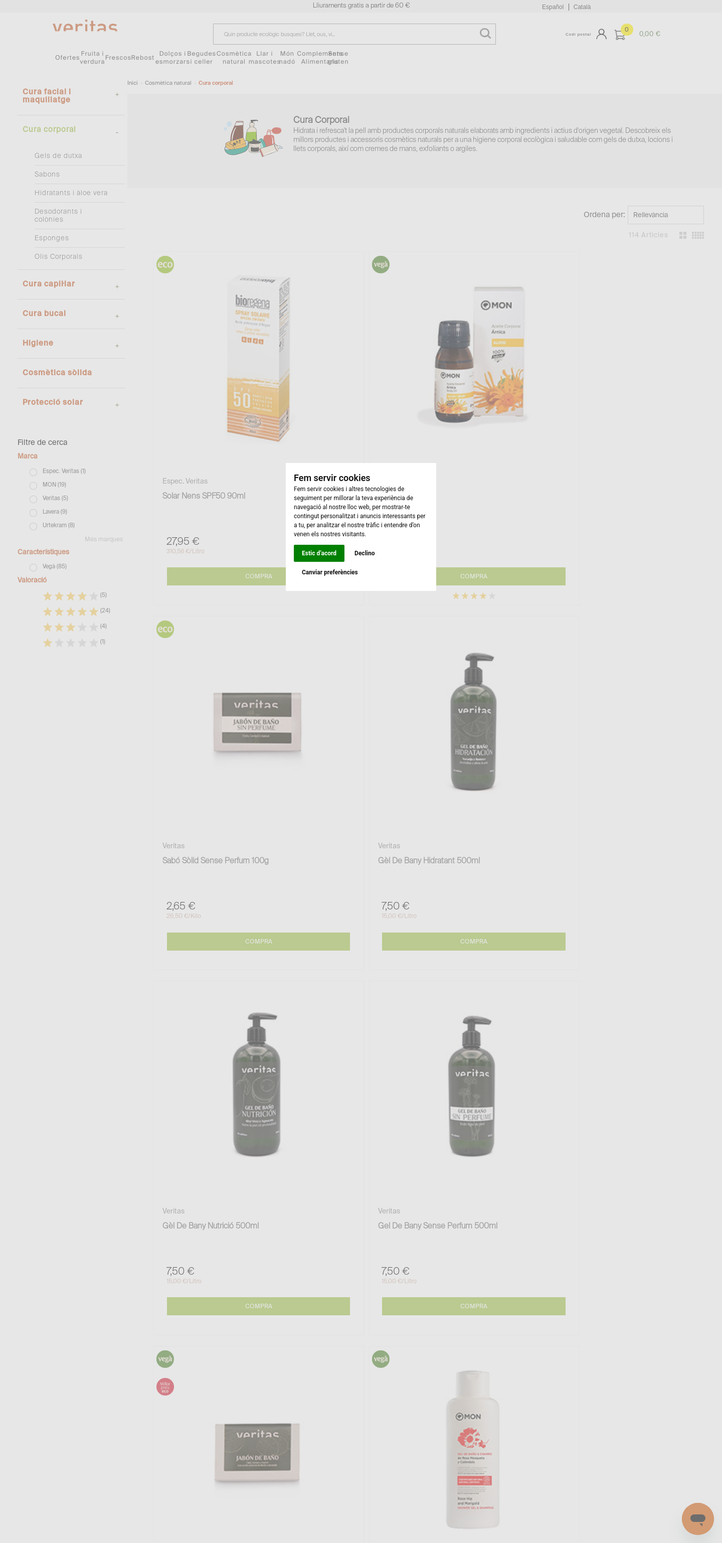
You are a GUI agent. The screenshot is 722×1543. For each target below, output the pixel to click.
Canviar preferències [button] (330, 572)
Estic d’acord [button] (319, 553)
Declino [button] (364, 553)
